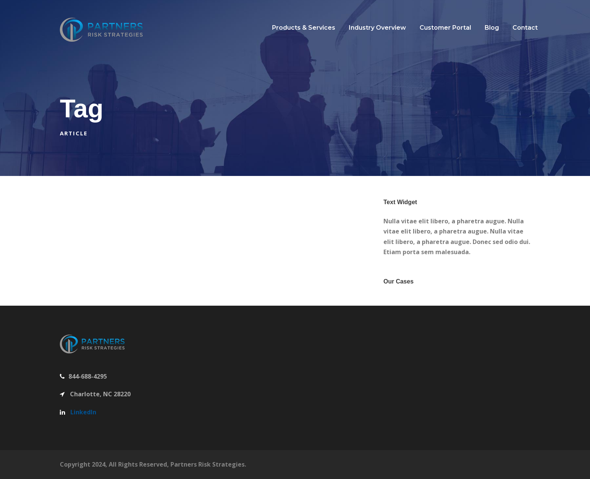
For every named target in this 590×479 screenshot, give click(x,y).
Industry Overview (377, 27)
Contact (525, 27)
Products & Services (303, 27)
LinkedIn (83, 412)
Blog (492, 27)
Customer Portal (445, 27)
